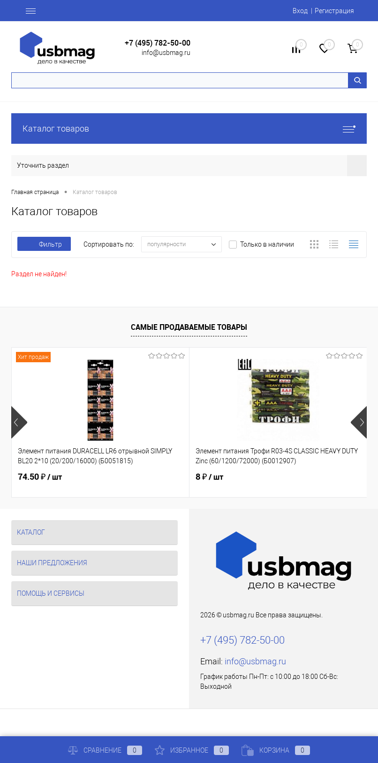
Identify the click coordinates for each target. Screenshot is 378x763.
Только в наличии (267, 244)
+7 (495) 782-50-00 (157, 43)
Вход (300, 11)
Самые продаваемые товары (189, 327)
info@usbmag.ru (166, 52)
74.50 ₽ (40, 477)
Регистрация (334, 11)
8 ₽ (209, 477)
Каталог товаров (189, 128)
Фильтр (44, 244)
